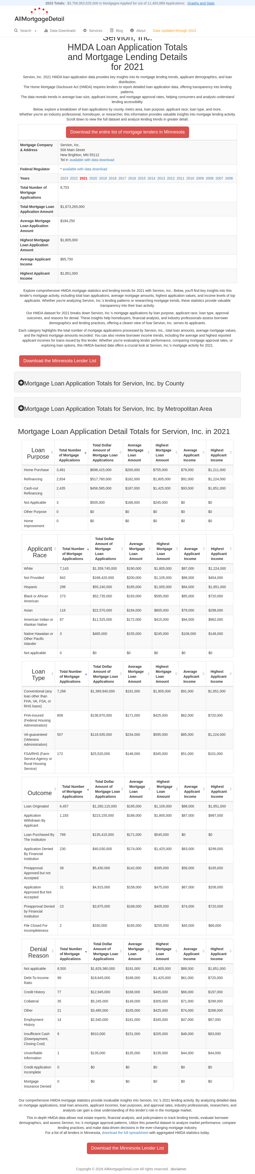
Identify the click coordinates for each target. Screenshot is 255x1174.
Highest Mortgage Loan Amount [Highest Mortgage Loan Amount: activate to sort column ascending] (163, 452)
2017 (122, 178)
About (137, 31)
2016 (132, 178)
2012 (171, 178)
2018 (113, 178)
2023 (64, 178)
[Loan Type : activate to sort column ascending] (38, 673)
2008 (209, 178)
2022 (74, 178)
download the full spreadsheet (125, 1133)
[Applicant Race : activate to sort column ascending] (40, 549)
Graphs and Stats (201, 3)
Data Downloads (60, 31)
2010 (190, 178)
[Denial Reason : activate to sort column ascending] (38, 951)
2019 (103, 178)
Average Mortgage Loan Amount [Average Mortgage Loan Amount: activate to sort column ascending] (135, 452)
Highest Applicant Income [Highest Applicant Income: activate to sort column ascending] (219, 455)
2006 (229, 178)
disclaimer (178, 1169)
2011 (180, 178)
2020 (93, 178)
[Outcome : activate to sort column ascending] (40, 789)
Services (93, 31)
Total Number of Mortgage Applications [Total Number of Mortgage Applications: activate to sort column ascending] (70, 455)
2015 (142, 178)
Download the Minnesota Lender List (59, 360)
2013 (161, 178)
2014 (151, 178)
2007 (219, 178)
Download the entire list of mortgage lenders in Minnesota (127, 131)
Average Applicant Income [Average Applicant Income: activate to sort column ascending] (191, 455)
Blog (116, 31)
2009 (200, 178)
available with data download (91, 160)
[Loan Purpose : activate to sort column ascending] (38, 452)
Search (25, 31)
